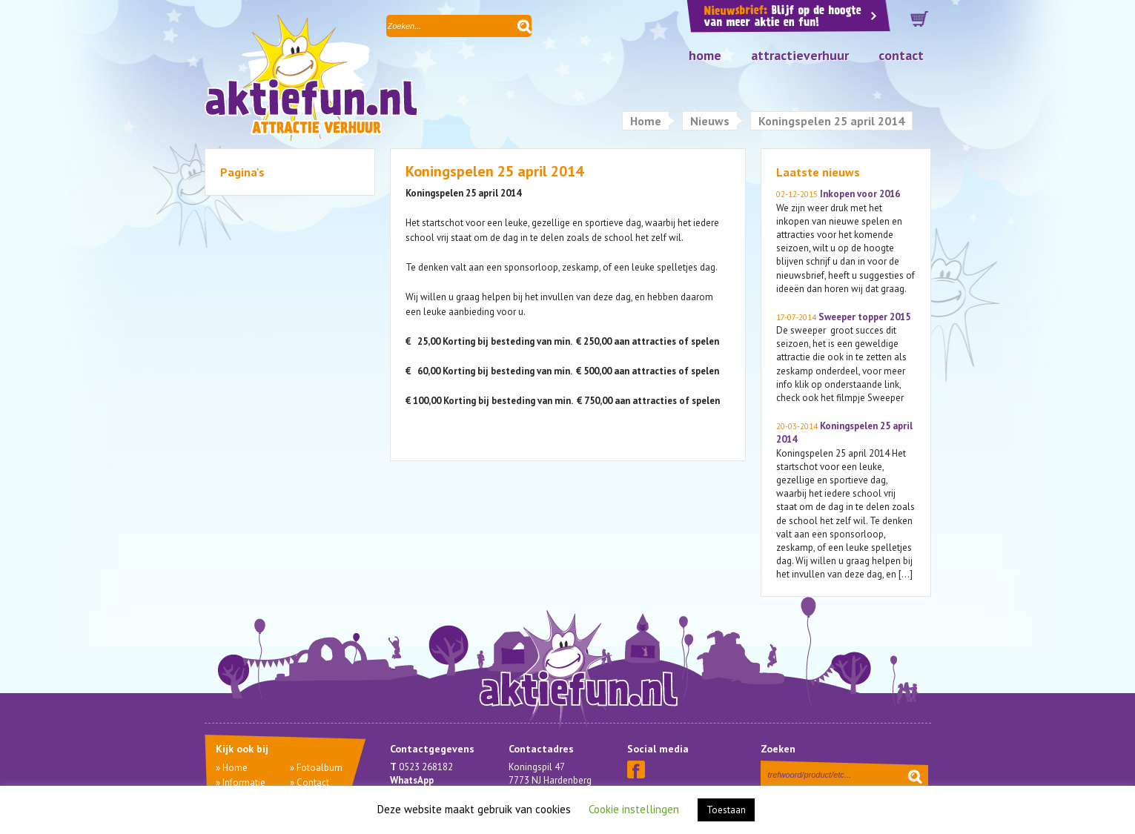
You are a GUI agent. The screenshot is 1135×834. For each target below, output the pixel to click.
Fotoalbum (320, 767)
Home (705, 55)
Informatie (243, 782)
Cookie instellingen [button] (634, 809)
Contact (901, 55)
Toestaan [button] (726, 810)
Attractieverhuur (800, 55)
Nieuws (709, 120)
